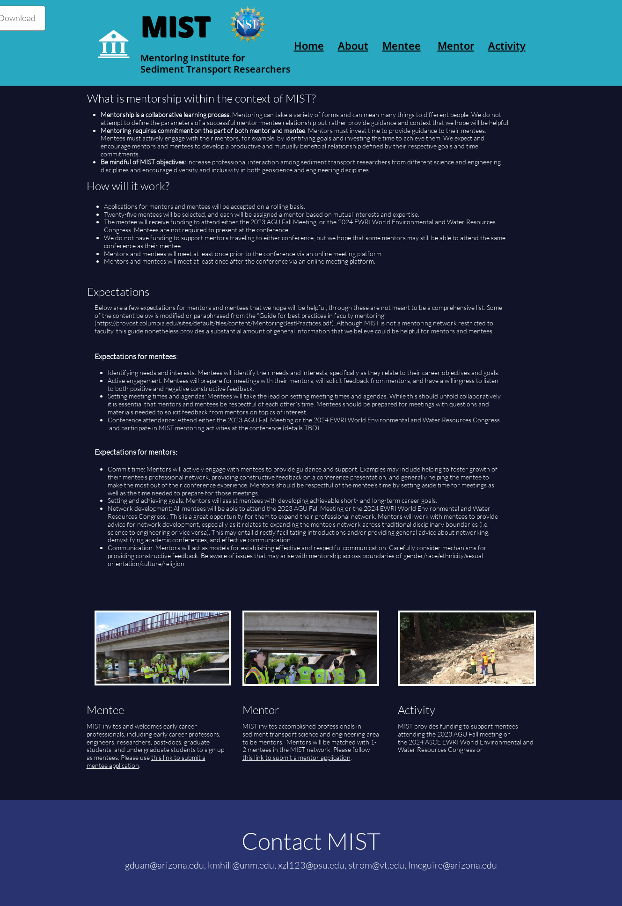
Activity (507, 45)
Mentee (401, 45)
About (353, 45)
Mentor (456, 45)
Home (309, 45)
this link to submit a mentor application (296, 757)
